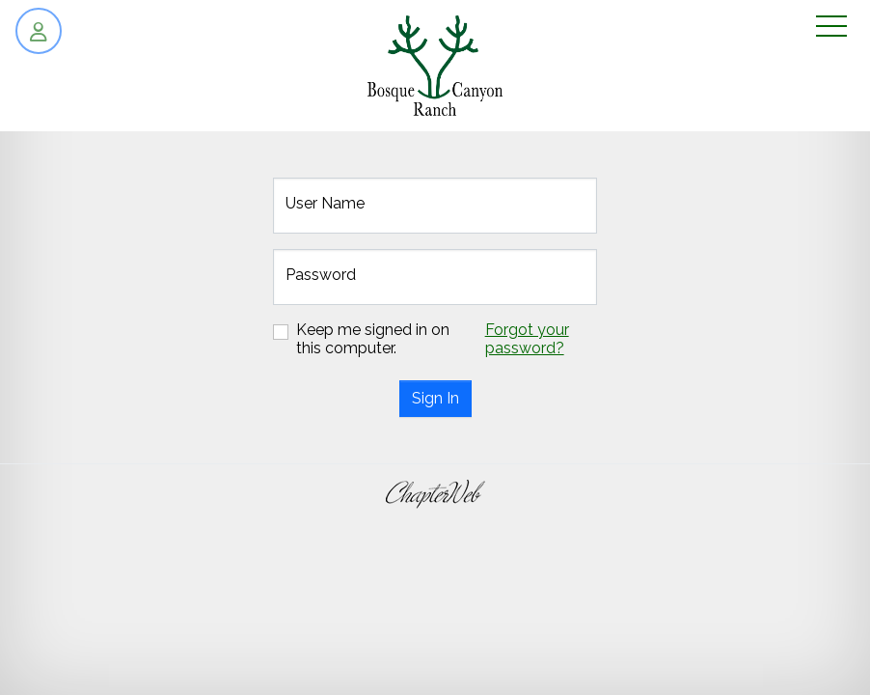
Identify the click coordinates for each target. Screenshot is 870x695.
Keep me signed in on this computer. (372, 338)
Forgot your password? (527, 338)
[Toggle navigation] (831, 28)
